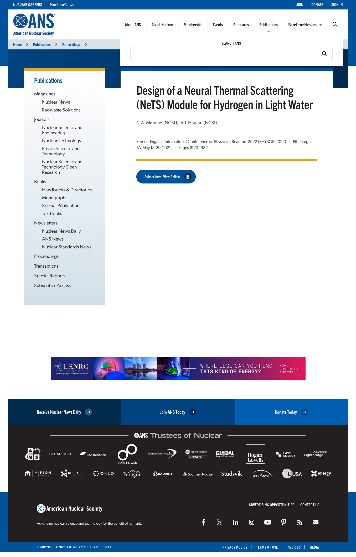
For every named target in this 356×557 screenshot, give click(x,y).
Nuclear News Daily (61, 231)
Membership (193, 24)
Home (17, 44)
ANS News (53, 239)
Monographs (54, 197)
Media (314, 547)
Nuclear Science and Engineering (62, 129)
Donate (317, 4)
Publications (268, 24)
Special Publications (61, 205)
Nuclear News (56, 102)
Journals (41, 119)
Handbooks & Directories (67, 189)
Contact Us (309, 504)
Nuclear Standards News (66, 246)
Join (299, 4)
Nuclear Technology (61, 140)
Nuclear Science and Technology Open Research (62, 166)
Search (335, 24)
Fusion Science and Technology (61, 150)
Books (40, 181)
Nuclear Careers (27, 4)
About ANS (133, 24)
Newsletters (45, 222)
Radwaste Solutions (61, 109)
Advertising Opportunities (271, 504)
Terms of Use (267, 547)
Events (218, 24)
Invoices (294, 547)
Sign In (337, 4)
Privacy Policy (235, 547)
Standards (241, 24)
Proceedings (71, 44)
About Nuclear (162, 24)
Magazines (44, 93)
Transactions (46, 266)
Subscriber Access (52, 285)
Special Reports (49, 275)
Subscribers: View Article (168, 176)
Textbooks (52, 213)
